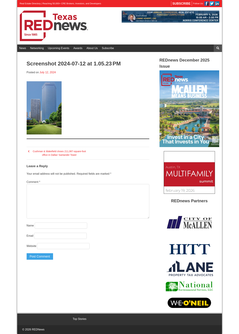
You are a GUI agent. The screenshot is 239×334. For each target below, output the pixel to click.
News (22, 48)
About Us (92, 48)
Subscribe (181, 3)
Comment (33, 181)
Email (30, 235)
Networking (37, 48)
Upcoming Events (58, 48)
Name (30, 225)
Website (32, 246)
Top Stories (79, 318)
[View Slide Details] (170, 17)
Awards (77, 48)
